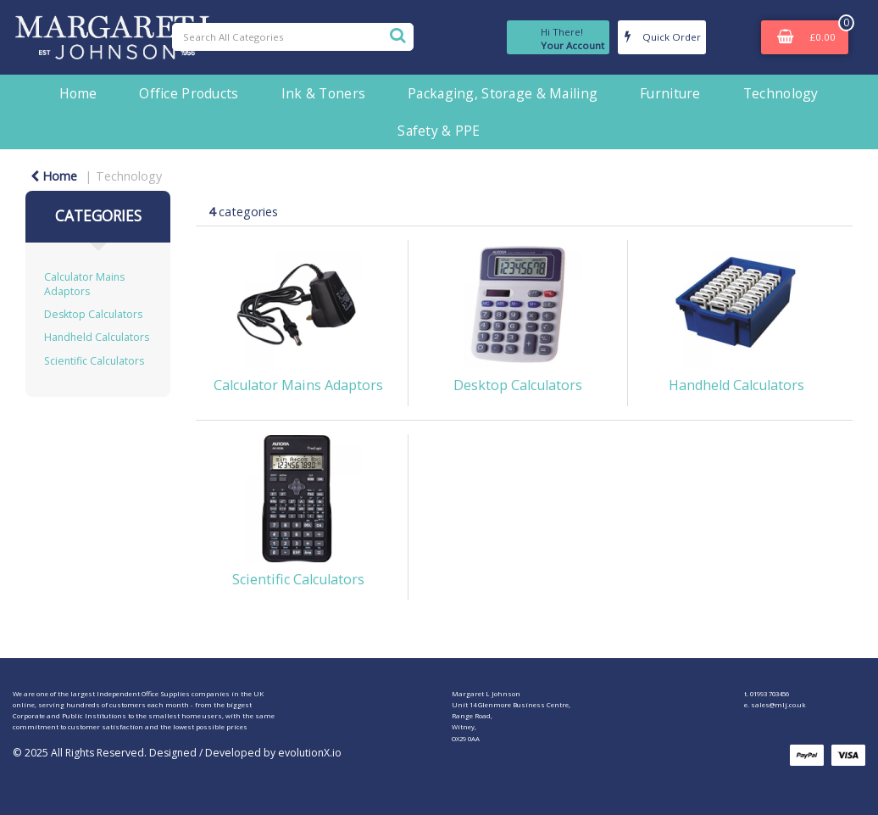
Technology (781, 93)
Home (78, 93)
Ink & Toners (323, 93)
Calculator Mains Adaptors (84, 284)
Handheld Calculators (96, 337)
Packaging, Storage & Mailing (502, 93)
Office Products (188, 93)
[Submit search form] (397, 34)
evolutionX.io (310, 752)
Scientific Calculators (94, 361)
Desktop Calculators (93, 314)
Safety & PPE (438, 130)
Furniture (670, 93)
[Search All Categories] (293, 37)
